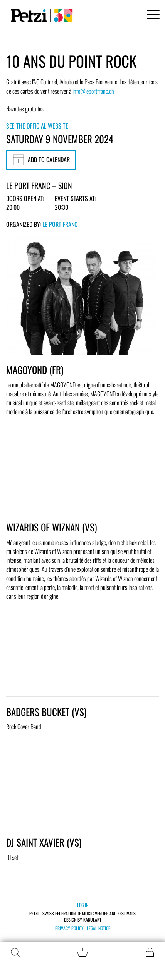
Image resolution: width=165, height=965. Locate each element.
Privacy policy (69, 928)
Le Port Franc (59, 224)
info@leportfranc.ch (93, 91)
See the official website (37, 125)
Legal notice (98, 928)
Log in (82, 905)
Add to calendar (41, 160)
